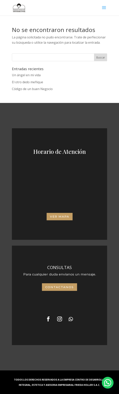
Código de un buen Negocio (32, 89)
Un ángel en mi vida (26, 75)
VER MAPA (59, 216)
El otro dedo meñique (27, 82)
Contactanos (59, 287)
